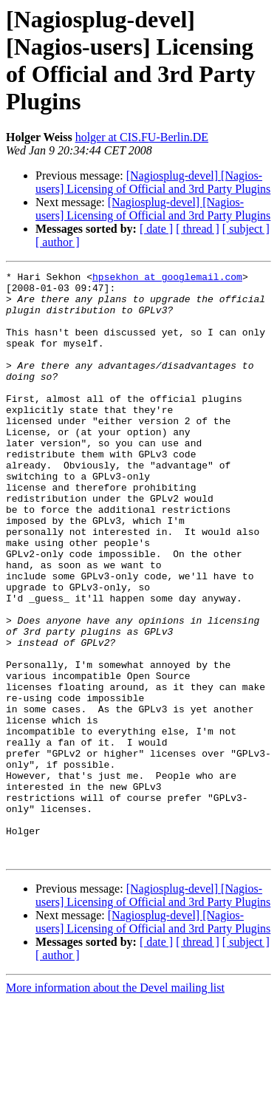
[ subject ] (246, 228)
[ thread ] (197, 228)
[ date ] (156, 228)
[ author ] (57, 242)
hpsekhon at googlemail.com (167, 278)
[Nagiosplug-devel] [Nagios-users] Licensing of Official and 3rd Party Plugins (152, 182)
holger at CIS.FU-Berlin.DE (141, 137)
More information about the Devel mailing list (115, 1105)
